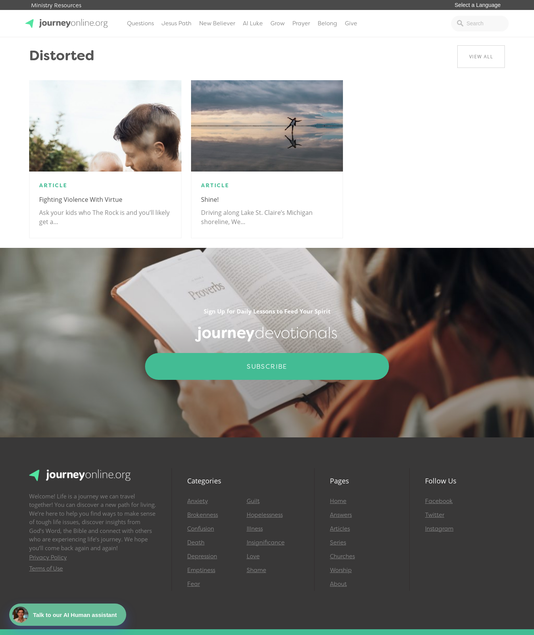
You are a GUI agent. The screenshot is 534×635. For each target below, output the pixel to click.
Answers (341, 515)
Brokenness (202, 515)
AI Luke (253, 23)
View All (481, 56)
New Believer (217, 23)
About (338, 584)
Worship (341, 570)
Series (338, 542)
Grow (277, 23)
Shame (256, 570)
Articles (340, 529)
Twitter (434, 515)
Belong (327, 23)
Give (351, 23)
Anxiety (197, 501)
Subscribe (267, 366)
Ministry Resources (56, 5)
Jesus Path (176, 23)
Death (195, 542)
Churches (342, 556)
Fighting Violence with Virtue (80, 199)
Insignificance (266, 542)
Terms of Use (46, 568)
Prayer (301, 23)
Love (253, 556)
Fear (193, 584)
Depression (202, 556)
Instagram (439, 529)
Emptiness (201, 570)
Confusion (200, 529)
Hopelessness (265, 515)
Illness (255, 529)
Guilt (253, 501)
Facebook (439, 501)
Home (338, 501)
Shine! (210, 199)
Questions (140, 23)
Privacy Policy (48, 557)
